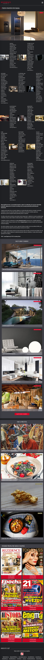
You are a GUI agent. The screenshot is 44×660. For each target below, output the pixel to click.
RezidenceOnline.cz (31, 658)
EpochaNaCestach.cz (23, 656)
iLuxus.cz (24, 658)
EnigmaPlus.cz (5, 658)
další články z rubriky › (22, 414)
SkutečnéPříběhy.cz (13, 656)
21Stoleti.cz (19, 658)
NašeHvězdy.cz (6, 656)
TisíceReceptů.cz (12, 658)
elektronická (11, 577)
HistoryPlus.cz (39, 658)
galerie (41, 12)
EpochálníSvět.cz (31, 656)
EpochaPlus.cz (38, 656)
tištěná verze (11, 576)
